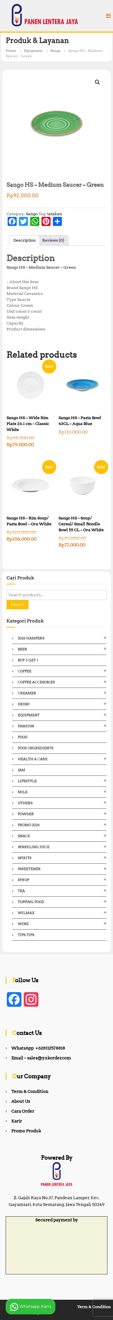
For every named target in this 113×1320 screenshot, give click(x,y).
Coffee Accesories (36, 682)
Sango (55, 50)
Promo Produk (26, 1131)
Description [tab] (24, 240)
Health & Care (32, 759)
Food (22, 737)
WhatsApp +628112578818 (38, 1048)
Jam (21, 770)
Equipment (33, 50)
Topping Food (31, 902)
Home (11, 50)
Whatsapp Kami (30, 1307)
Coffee (24, 671)
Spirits (24, 858)
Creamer (27, 693)
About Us (20, 1101)
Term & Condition (29, 1091)
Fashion (26, 726)
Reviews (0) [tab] (53, 240)
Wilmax (26, 913)
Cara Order (22, 1111)
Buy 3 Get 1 (28, 660)
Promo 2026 (29, 825)
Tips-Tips (26, 935)
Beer (22, 649)
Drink (24, 704)
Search (17, 604)
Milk (23, 792)
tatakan (54, 214)
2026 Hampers (31, 638)
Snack (24, 836)
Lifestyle (27, 781)
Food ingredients (35, 748)
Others (25, 803)
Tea (21, 891)
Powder (26, 814)
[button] (97, 82)
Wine (23, 924)
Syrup (23, 880)
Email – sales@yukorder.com (41, 1058)
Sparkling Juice (33, 847)
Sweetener (29, 869)
